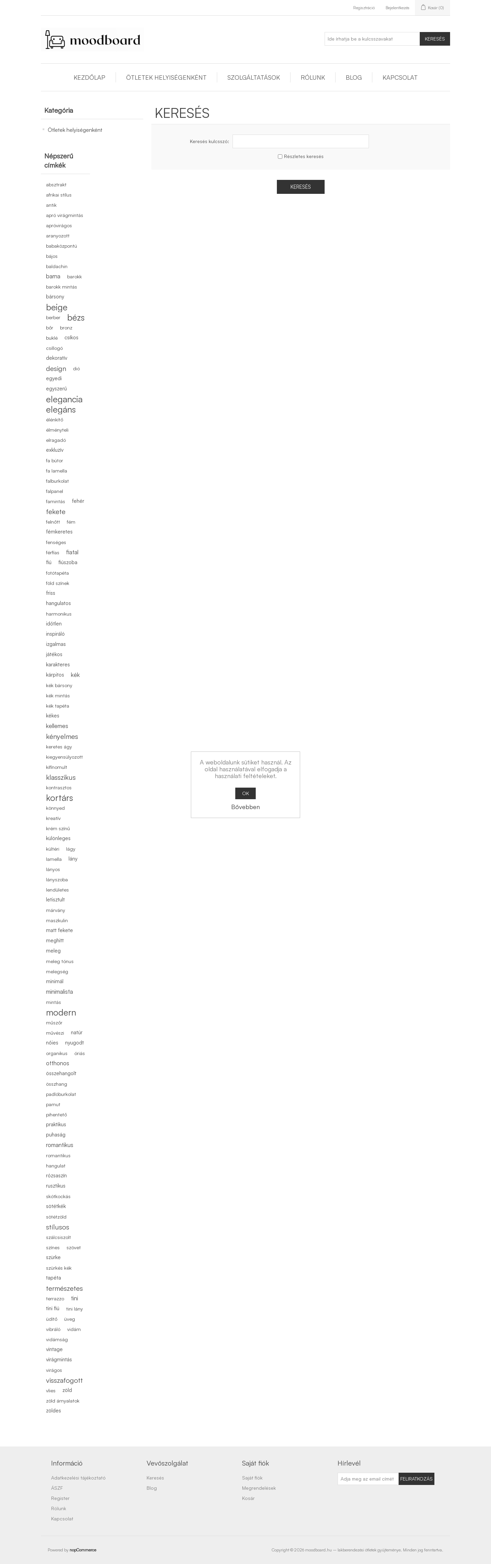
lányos (53, 869)
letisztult (55, 899)
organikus (57, 1053)
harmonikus (59, 613)
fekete (55, 511)
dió (76, 368)
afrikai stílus (59, 194)
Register (60, 1498)
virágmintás (59, 1359)
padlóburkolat (61, 1094)
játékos (54, 654)
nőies (52, 1042)
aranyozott (58, 235)
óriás (79, 1053)
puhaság (55, 1134)
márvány (55, 910)
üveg (69, 1319)
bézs (76, 317)
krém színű (58, 828)
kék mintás (58, 695)
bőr (49, 327)
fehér (78, 501)
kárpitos (55, 674)
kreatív (53, 818)
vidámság (57, 1339)
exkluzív (54, 450)
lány (73, 858)
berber (53, 317)
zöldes (53, 1410)
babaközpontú (61, 246)
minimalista (59, 991)
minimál (54, 981)
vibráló (53, 1329)
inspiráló (55, 634)
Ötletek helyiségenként (166, 77)
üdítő (51, 1319)
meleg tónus (60, 961)
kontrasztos (59, 787)
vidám (74, 1329)
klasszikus (61, 777)
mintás (53, 1002)
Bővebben (245, 806)
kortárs (59, 797)
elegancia (64, 399)
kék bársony (59, 685)
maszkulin (57, 920)
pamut (53, 1104)
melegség (57, 971)
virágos (54, 1370)
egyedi (54, 378)
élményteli (57, 430)
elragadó (56, 440)
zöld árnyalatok (62, 1400)
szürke (53, 1257)
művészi (55, 1032)
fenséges (56, 542)
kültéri (52, 849)
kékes (52, 715)
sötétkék (56, 1206)
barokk (74, 276)
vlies (51, 1390)
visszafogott (64, 1380)
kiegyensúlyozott (64, 757)
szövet (73, 1247)
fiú (48, 562)
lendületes (57, 889)
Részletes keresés (304, 156)
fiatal (72, 552)
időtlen (54, 623)
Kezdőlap (89, 77)
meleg (53, 950)
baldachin (57, 266)
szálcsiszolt (58, 1237)
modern (61, 1012)
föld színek (57, 583)
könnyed (55, 808)
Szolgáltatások (253, 77)
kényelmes (62, 736)
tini (74, 1298)
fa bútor (54, 460)
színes (53, 1247)
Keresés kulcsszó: (209, 141)
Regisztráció (364, 7)
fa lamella (56, 470)
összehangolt (61, 1073)
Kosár (248, 1498)
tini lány (74, 1308)
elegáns (61, 409)
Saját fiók (252, 1478)
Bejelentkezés (398, 7)
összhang (56, 1084)
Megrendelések (259, 1488)
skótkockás (58, 1196)
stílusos (57, 1226)
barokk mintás (61, 286)
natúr (77, 1032)
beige (57, 307)
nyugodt (74, 1042)
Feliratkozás (416, 1479)
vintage (54, 1349)
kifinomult (56, 767)
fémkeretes (59, 531)
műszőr (54, 1022)
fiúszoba (67, 562)
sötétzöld (56, 1216)
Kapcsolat (400, 77)
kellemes (57, 725)
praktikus (56, 1124)
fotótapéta (57, 573)
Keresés (435, 39)
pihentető (56, 1114)
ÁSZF (57, 1488)
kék (75, 674)
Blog (354, 77)
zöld (67, 1390)
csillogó (54, 348)
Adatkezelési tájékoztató (78, 1478)
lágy (70, 849)
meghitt (55, 940)
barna (53, 276)
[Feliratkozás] (368, 1479)
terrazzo (55, 1298)
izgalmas (56, 644)
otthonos (57, 1063)
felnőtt (53, 521)
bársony (55, 296)
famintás (55, 501)
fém (71, 521)
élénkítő (54, 419)
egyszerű (56, 388)
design (56, 368)
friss (50, 593)
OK (245, 793)
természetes (64, 1288)
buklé (52, 338)
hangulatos (58, 603)
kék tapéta (57, 705)
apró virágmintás (64, 215)
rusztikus (55, 1185)
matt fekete (59, 930)
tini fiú (52, 1308)
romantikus (59, 1144)
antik (51, 205)
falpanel (54, 491)
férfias (52, 552)
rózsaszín (56, 1175)
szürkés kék (59, 1268)
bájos (52, 256)
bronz (66, 327)
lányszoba (57, 879)
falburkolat (57, 481)
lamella (54, 859)
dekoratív (56, 358)
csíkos (71, 337)
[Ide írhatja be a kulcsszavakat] (372, 39)
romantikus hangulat (58, 1160)
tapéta (53, 1277)
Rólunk (313, 77)
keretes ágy (59, 746)
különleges (58, 838)
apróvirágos (59, 225)
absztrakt (56, 184)
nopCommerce (83, 1549)
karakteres (58, 664)
